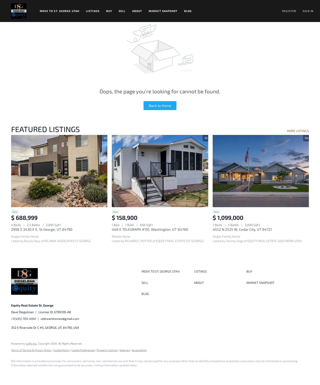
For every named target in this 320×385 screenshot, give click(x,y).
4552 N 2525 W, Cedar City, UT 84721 (242, 229)
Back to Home (160, 105)
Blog (188, 10)
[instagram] (55, 373)
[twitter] (42, 373)
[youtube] (68, 373)
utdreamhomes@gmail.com (60, 319)
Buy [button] (109, 10)
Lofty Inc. (31, 343)
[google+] (81, 373)
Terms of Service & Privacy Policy (31, 350)
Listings (93, 10)
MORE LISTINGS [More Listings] (298, 131)
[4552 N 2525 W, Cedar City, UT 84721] (261, 171)
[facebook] (16, 373)
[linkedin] (29, 373)
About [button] (137, 10)
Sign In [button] (308, 10)
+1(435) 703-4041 (23, 319)
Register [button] (289, 10)
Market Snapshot (163, 10)
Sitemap (125, 350)
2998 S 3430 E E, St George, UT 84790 (41, 229)
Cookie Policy (62, 350)
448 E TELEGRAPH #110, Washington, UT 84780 (150, 229)
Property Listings (107, 350)
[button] (18, 11)
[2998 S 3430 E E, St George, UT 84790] (59, 171)
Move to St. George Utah (59, 10)
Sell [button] (122, 10)
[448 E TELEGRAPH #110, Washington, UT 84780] (160, 171)
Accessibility (139, 350)
